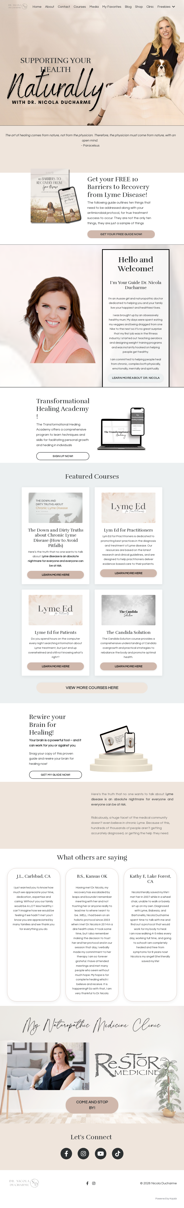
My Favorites (111, 6)
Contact (64, 6)
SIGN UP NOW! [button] (63, 456)
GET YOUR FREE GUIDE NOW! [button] (121, 234)
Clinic (150, 6)
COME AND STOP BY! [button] (92, 1105)
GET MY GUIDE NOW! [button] (55, 774)
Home (37, 6)
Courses (80, 6)
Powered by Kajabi (166, 1198)
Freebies (166, 6)
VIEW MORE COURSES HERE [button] (92, 688)
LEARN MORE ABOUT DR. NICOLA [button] (136, 377)
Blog (128, 6)
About (49, 6)
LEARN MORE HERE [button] (56, 574)
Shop (139, 6)
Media (94, 6)
